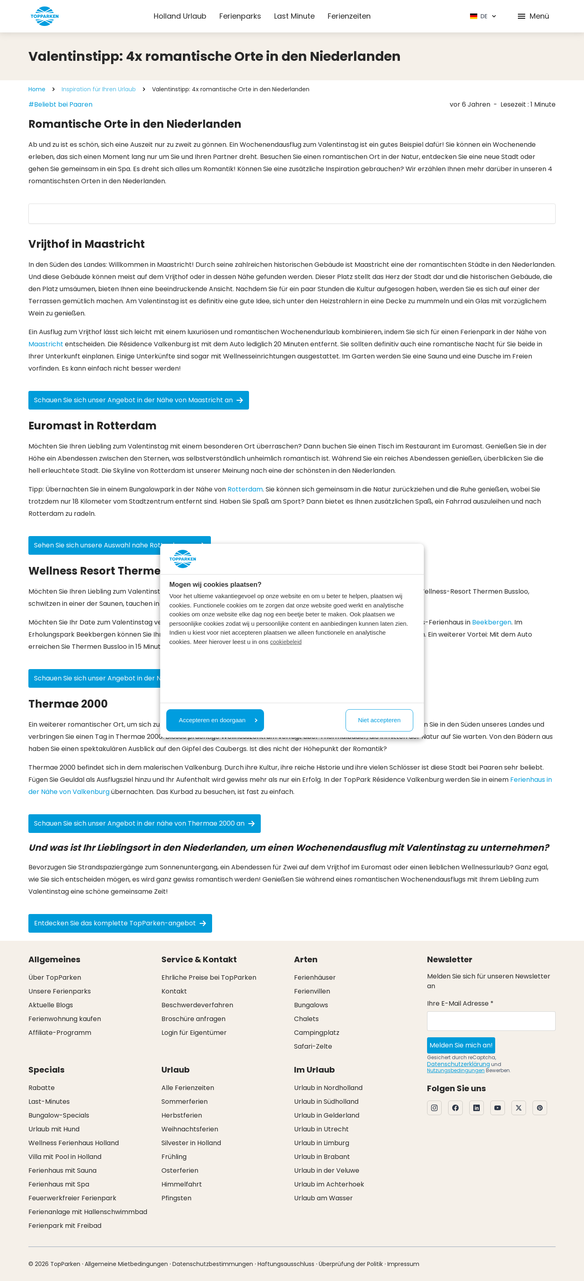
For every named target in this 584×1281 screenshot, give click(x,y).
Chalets (306, 1019)
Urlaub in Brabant (322, 1156)
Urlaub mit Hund (53, 1129)
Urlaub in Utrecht (321, 1129)
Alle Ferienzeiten (187, 1087)
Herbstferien (181, 1115)
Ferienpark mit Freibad (64, 1225)
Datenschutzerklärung (458, 1064)
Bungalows (311, 1005)
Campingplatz (316, 1032)
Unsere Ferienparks (59, 991)
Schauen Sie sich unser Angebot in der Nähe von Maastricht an (138, 400)
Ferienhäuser (315, 977)
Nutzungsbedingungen (456, 1070)
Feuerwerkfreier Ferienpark (72, 1198)
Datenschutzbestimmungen (212, 1264)
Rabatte (41, 1087)
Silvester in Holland (191, 1143)
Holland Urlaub (180, 16)
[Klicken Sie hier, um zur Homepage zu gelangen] (44, 16)
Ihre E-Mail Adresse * (460, 1003)
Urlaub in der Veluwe (326, 1170)
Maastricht (45, 344)
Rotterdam (245, 489)
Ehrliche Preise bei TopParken (208, 977)
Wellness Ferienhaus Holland (73, 1143)
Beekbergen (491, 622)
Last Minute (294, 16)
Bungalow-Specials (58, 1115)
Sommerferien (184, 1101)
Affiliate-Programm (59, 1032)
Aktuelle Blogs (50, 1005)
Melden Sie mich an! (461, 1045)
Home (36, 89)
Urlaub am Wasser (323, 1198)
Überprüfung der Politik (351, 1264)
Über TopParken (54, 977)
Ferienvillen (312, 991)
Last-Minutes (49, 1101)
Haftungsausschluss (286, 1264)
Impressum (403, 1264)
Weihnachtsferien (189, 1129)
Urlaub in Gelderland (326, 1115)
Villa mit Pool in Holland (64, 1156)
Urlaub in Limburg (321, 1143)
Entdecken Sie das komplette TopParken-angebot (120, 923)
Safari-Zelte (313, 1046)
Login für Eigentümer (194, 1032)
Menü (533, 16)
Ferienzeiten (349, 16)
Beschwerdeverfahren (197, 1005)
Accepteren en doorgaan (218, 720)
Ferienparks (240, 16)
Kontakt (174, 991)
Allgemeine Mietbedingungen (126, 1264)
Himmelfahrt (181, 1184)
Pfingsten (176, 1198)
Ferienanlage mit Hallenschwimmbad (87, 1212)
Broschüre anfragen (193, 1019)
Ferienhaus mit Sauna (62, 1170)
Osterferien (179, 1170)
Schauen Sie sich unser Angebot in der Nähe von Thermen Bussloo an (149, 678)
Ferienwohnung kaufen (64, 1019)
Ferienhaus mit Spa (58, 1184)
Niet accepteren (379, 720)
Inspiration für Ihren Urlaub (99, 89)
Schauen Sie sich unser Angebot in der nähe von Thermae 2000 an (144, 823)
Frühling (174, 1156)
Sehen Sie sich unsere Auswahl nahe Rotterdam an (119, 545)
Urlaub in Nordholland (328, 1087)
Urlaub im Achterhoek (329, 1184)
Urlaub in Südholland (326, 1101)
